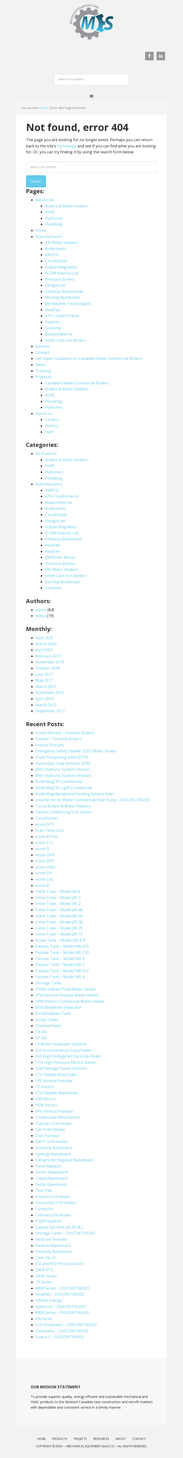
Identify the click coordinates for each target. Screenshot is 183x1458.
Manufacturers (49, 236)
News (41, 364)
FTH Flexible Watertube (56, 1093)
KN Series (44, 1318)
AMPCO (52, 254)
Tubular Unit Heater (54, 1123)
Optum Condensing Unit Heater (64, 812)
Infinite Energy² (49, 1300)
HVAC (50, 212)
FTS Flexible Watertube (56, 1074)
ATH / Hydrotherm (61, 496)
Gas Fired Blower (51, 1129)
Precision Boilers (60, 279)
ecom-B (42, 885)
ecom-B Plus (47, 836)
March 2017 (46, 686)
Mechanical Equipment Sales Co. (90, 1446)
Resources (45, 199)
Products (43, 376)
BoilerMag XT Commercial (59, 781)
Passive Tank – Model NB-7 (60, 964)
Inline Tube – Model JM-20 (59, 928)
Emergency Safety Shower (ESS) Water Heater (76, 751)
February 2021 (48, 656)
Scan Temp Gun (50, 830)
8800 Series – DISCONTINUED (62, 1288)
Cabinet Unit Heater (53, 1215)
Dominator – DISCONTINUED (62, 1331)
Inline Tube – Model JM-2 (58, 903)
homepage (66, 146)
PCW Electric (46, 1105)
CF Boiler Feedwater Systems (61, 1044)
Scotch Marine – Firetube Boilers (65, 732)
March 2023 (46, 643)
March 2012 (46, 705)
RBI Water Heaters (61, 242)
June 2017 (44, 674)
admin (41, 609)
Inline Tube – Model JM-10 (59, 934)
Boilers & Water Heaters (66, 206)
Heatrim (52, 322)
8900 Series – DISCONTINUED (62, 1312)
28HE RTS (44, 1269)
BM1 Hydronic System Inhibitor (63, 775)
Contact (42, 352)
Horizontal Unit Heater (56, 1202)
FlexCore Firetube (51, 1239)
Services (43, 346)
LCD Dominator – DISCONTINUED (66, 1324)
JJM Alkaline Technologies (68, 303)
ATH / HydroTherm (62, 315)
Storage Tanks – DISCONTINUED (65, 1233)
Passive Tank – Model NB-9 (60, 958)
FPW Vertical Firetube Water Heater (67, 995)
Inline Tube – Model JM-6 (58, 891)
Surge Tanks (47, 1019)
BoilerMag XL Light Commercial (64, 787)
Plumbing (53, 224)
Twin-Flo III (46, 1257)
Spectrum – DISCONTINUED (61, 1306)
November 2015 (50, 692)
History (51, 425)
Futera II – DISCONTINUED (60, 1336)
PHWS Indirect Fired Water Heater (66, 989)
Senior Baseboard (52, 1172)
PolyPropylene (48, 1221)
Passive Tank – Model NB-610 (62, 946)
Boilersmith (55, 248)
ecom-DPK (45, 860)
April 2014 (44, 698)
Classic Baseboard (52, 1178)
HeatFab (52, 309)
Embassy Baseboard (63, 539)
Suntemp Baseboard (54, 1147)
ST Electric (45, 1086)
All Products (46, 453)
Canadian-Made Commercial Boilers (77, 383)
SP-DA (41, 1037)
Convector (45, 1208)
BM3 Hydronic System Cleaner (62, 769)
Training (43, 370)
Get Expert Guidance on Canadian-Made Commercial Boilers (89, 358)
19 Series (44, 1282)
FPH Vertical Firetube (54, 1111)
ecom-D (42, 848)
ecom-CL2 (44, 842)
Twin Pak (44, 1190)
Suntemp (53, 328)
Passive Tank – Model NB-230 (62, 952)
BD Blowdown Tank (53, 1013)
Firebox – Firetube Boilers (58, 738)
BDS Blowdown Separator (59, 1007)
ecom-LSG (44, 879)
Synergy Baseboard (53, 1154)
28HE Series (46, 1276)
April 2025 (44, 637)
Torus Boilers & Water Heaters (63, 806)
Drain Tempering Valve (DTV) (62, 757)
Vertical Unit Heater (53, 1196)
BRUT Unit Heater (52, 1141)
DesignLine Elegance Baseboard (64, 1160)
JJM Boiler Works (60, 557)
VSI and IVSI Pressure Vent (59, 1263)
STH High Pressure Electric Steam (66, 1062)
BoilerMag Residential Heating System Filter (75, 793)
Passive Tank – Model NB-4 (60, 976)
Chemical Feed (48, 1025)
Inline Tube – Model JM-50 (59, 916)
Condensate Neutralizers (58, 1117)
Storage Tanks (49, 983)
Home (44, 108)
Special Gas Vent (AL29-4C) (59, 1227)
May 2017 (44, 680)
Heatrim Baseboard (53, 1245)
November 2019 (50, 662)
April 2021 (44, 649)
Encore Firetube (50, 745)
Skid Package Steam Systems (61, 1068)
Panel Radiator (49, 1166)
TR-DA (41, 1031)
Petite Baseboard (51, 1184)
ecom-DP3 (45, 824)
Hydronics (54, 218)
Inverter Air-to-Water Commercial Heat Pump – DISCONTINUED (93, 799)
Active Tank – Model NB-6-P (61, 940)
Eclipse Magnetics (61, 267)
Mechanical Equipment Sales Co (91, 24)
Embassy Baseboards (64, 291)
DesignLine (55, 285)
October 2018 (48, 668)
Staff (49, 431)
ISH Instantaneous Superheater (64, 1050)
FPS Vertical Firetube (54, 1080)
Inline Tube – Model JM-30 (59, 922)
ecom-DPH (45, 855)
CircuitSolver (56, 261)
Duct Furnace (47, 1135)
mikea (41, 615)
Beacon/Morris (58, 334)
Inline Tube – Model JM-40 (59, 909)
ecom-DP (44, 873)
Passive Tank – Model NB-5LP (62, 970)
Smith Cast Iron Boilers (65, 340)
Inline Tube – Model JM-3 (58, 897)
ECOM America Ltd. (62, 273)
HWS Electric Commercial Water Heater (70, 1001)
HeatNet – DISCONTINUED (60, 1294)
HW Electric (46, 1098)
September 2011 (50, 710)
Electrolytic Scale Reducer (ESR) (63, 763)
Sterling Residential (62, 297)
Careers (52, 419)
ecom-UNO (45, 867)
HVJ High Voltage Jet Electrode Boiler (68, 1056)
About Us (44, 413)
